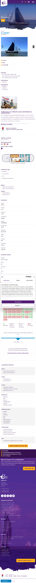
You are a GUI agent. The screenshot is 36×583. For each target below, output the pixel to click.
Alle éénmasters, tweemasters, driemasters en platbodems (12, 536)
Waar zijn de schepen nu (6, 543)
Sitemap (10, 576)
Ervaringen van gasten (6, 555)
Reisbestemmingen (5, 553)
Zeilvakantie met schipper (6, 507)
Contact (14, 576)
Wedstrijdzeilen (4, 529)
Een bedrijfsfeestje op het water (7, 510)
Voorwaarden (24, 576)
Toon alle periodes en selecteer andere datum (18, 353)
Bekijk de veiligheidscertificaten (18, 445)
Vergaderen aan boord (6, 512)
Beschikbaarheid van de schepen (8, 538)
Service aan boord (5, 540)
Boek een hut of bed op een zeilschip (8, 521)
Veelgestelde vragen (5, 552)
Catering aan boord (5, 541)
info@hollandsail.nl (5, 491)
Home (2, 15)
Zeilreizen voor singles (6, 527)
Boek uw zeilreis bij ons (26, 560)
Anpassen (18, 305)
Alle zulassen (18, 301)
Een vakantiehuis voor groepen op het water (10, 509)
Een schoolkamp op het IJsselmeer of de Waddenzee (11, 515)
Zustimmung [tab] (6, 280)
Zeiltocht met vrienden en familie (8, 504)
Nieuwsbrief (29, 468)
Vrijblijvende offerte (5, 549)
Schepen (5, 15)
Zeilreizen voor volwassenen (7, 526)
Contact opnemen (5, 550)
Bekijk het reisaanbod (6, 522)
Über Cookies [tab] (30, 280)
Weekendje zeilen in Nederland (7, 506)
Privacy (19, 576)
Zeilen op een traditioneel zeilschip (8, 502)
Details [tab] (18, 280)
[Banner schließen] (34, 276)
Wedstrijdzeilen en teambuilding (7, 513)
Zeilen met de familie (6, 524)
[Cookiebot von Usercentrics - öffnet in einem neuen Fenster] (25, 277)
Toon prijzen (6, 581)
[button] (33, 46)
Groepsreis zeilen (5, 530)
